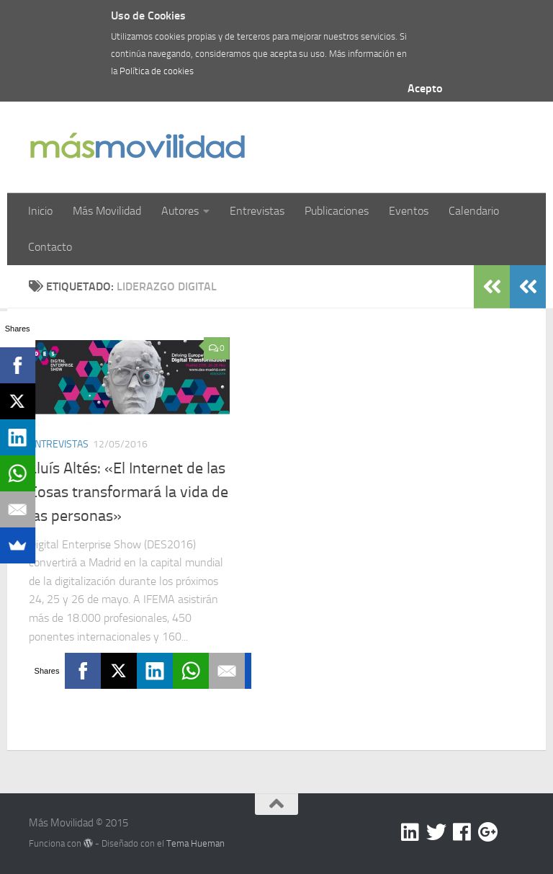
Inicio (40, 211)
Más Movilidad (107, 211)
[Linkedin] (410, 832)
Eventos (408, 211)
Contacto (50, 247)
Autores (180, 211)
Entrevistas (257, 211)
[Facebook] (462, 832)
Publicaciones (337, 211)
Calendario (474, 211)
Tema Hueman (195, 843)
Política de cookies (157, 71)
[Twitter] (436, 832)
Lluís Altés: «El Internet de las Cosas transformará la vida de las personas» (128, 492)
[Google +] (488, 832)
